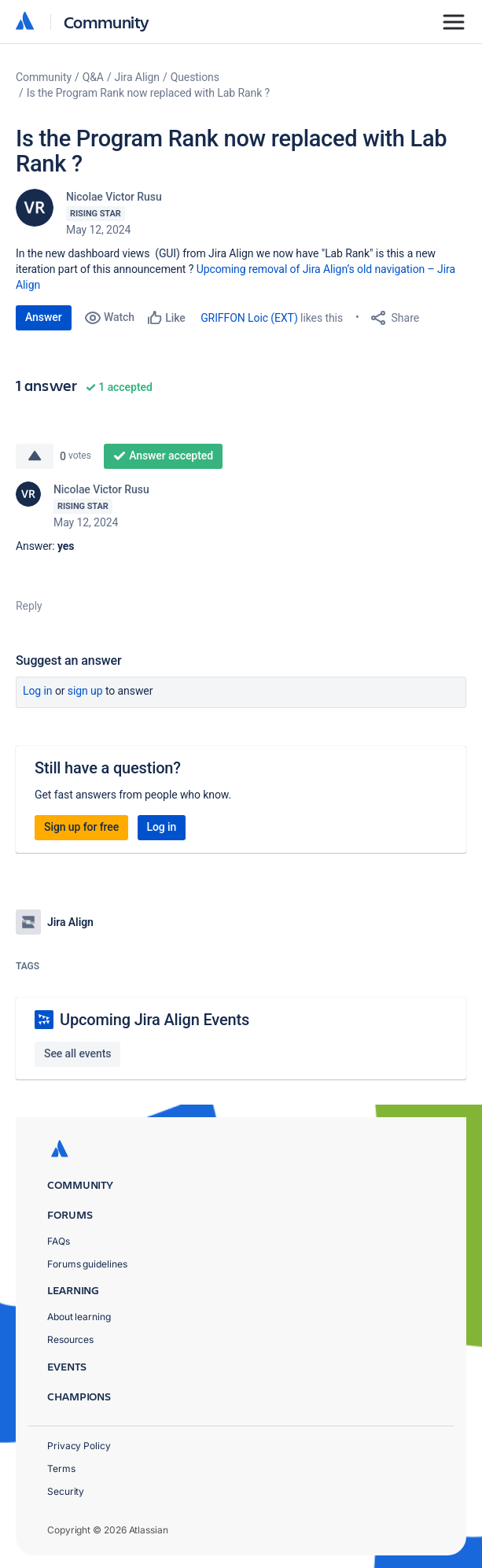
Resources (70, 1339)
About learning (79, 1317)
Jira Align (137, 77)
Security (65, 1491)
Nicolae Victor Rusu (114, 196)
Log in (38, 690)
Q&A (93, 77)
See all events (77, 1053)
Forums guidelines (87, 1264)
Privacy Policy (79, 1446)
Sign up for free (81, 827)
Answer (43, 317)
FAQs (58, 1241)
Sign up (85, 690)
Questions (195, 77)
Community (106, 21)
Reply (29, 606)
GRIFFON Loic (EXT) (249, 318)
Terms (61, 1468)
